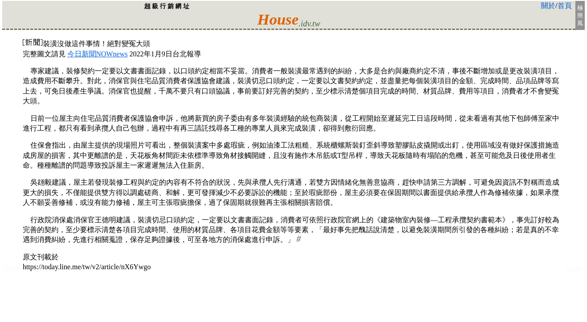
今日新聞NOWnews (97, 54)
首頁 (565, 5)
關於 (548, 5)
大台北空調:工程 (574, 271)
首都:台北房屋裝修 (12, 270)
